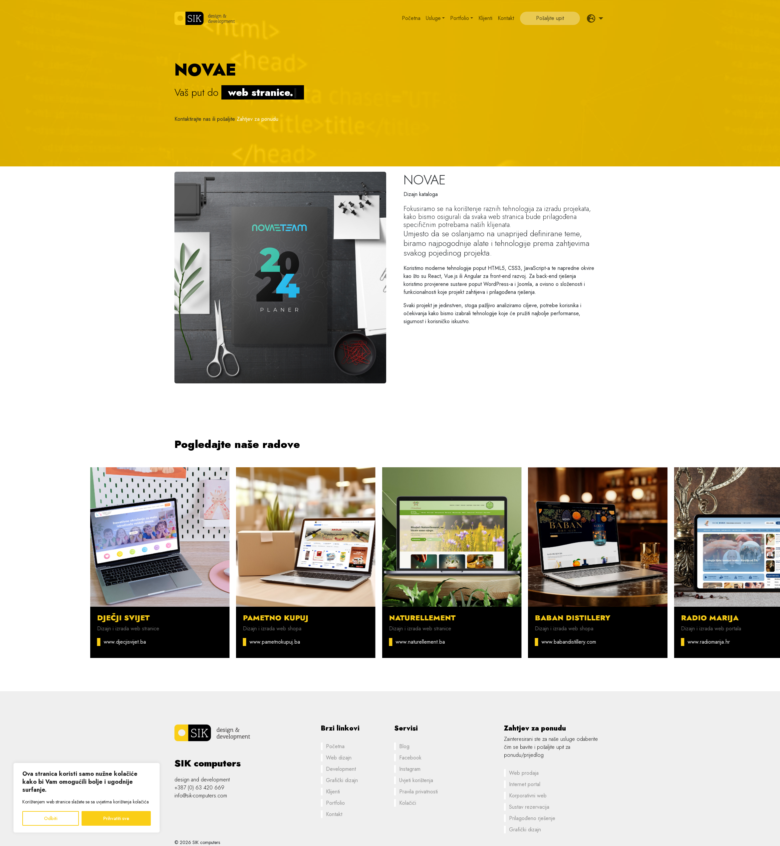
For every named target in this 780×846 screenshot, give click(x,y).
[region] (86, 798)
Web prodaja (524, 773)
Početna (411, 18)
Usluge (433, 18)
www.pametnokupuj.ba (359, 642)
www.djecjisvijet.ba (209, 642)
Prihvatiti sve (116, 818)
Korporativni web (528, 795)
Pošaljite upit (550, 18)
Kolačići (407, 803)
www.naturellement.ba (504, 642)
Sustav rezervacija (529, 807)
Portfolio (459, 18)
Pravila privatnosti (418, 791)
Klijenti (485, 18)
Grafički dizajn (342, 780)
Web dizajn (339, 757)
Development (341, 769)
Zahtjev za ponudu (257, 119)
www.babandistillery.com (653, 642)
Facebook (410, 757)
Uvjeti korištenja (416, 780)
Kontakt (506, 18)
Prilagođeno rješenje (532, 818)
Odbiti (50, 818)
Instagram (409, 769)
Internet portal (524, 784)
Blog (404, 746)
